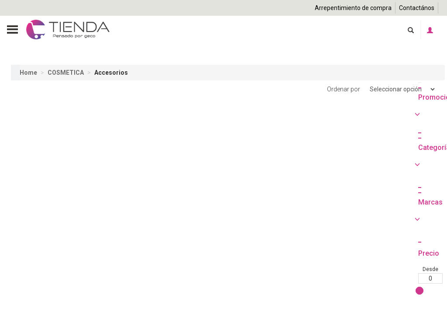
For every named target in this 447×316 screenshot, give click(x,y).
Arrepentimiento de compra (353, 7)
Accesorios (111, 72)
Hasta (52, 308)
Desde (23, 308)
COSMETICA (66, 72)
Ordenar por (381, 89)
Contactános (416, 7)
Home (28, 72)
